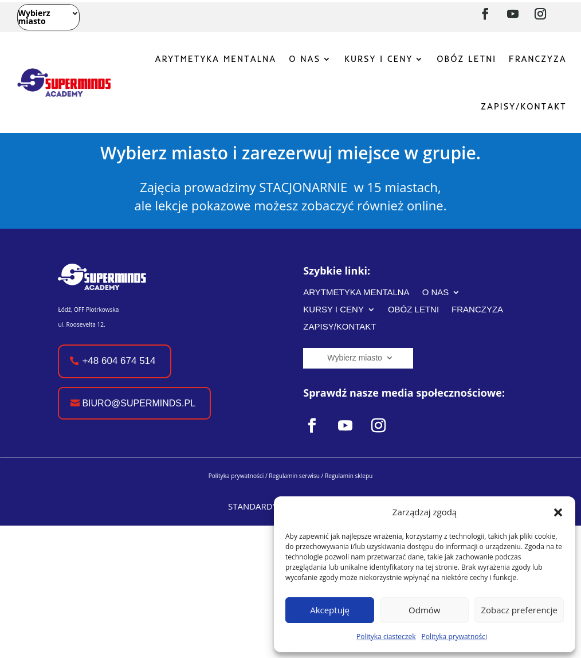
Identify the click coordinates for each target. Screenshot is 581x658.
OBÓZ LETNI (466, 58)
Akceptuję (330, 610)
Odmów (424, 610)
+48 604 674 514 (118, 360)
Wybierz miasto (34, 17)
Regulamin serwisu (294, 476)
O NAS (304, 58)
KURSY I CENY (378, 58)
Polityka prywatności (454, 636)
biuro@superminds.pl (138, 403)
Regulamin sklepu (348, 476)
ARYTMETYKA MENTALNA (215, 58)
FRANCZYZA (538, 58)
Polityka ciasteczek (385, 636)
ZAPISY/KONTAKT (523, 106)
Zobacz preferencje (519, 610)
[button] (558, 512)
